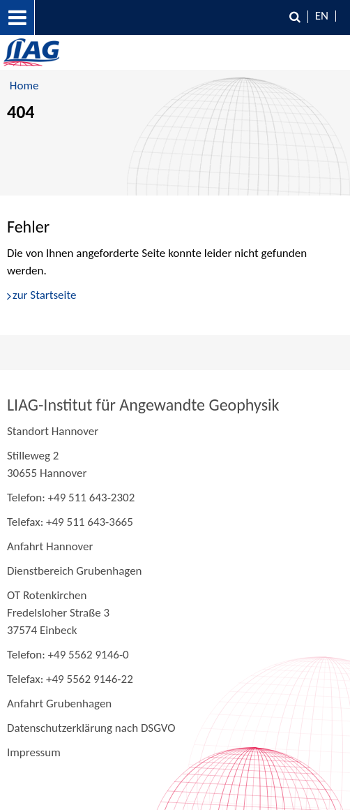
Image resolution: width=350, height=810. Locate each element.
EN (321, 15)
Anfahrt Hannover (50, 546)
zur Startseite (44, 295)
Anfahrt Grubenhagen (59, 703)
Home (24, 85)
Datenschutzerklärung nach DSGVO (91, 728)
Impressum (34, 752)
